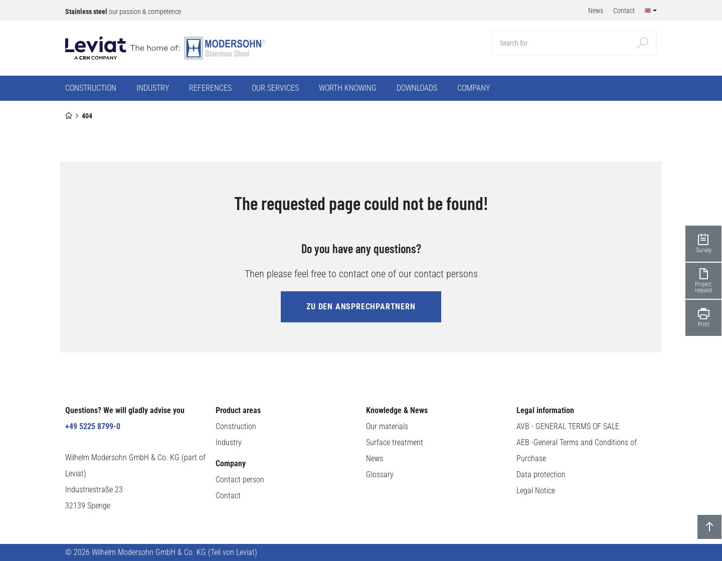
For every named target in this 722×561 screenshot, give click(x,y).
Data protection (541, 474)
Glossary (380, 474)
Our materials (387, 426)
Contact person (240, 479)
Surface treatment (394, 442)
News (374, 458)
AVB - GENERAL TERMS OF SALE (567, 426)
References (210, 88)
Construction (236, 426)
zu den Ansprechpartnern (360, 306)
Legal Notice (535, 490)
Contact (228, 495)
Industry (229, 442)
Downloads (417, 88)
